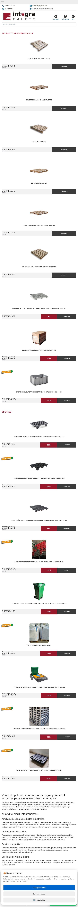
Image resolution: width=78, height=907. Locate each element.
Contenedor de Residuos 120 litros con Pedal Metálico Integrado (39, 603)
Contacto (56, 17)
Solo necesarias (39, 894)
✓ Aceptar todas (39, 888)
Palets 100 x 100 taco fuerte (39, 58)
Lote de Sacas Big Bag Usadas (39, 645)
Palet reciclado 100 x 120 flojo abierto (39, 225)
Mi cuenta (65, 17)
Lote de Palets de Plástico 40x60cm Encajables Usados (39, 770)
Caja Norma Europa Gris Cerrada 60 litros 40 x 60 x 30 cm (39, 392)
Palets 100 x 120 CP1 (39, 183)
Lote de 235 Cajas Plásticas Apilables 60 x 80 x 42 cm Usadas (39, 562)
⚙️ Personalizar (39, 900)
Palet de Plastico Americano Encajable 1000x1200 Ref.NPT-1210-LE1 (39, 308)
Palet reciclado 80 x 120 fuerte (39, 100)
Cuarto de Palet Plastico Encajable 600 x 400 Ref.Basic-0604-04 (39, 437)
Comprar (64, 66)
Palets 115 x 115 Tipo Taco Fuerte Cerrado (39, 267)
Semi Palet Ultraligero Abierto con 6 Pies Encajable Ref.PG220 (39, 478)
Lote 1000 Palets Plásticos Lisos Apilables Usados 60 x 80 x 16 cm (39, 729)
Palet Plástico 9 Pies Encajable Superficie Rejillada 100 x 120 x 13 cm (39, 520)
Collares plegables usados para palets (39, 350)
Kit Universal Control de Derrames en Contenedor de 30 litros (39, 687)
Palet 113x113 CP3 (39, 142)
